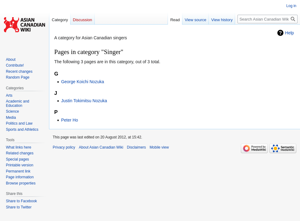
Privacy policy (64, 147)
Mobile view (159, 147)
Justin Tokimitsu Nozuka (84, 100)
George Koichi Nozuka (82, 81)
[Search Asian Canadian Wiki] (267, 19)
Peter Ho (69, 120)
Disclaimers (136, 147)
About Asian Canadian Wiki (101, 147)
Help (289, 32)
